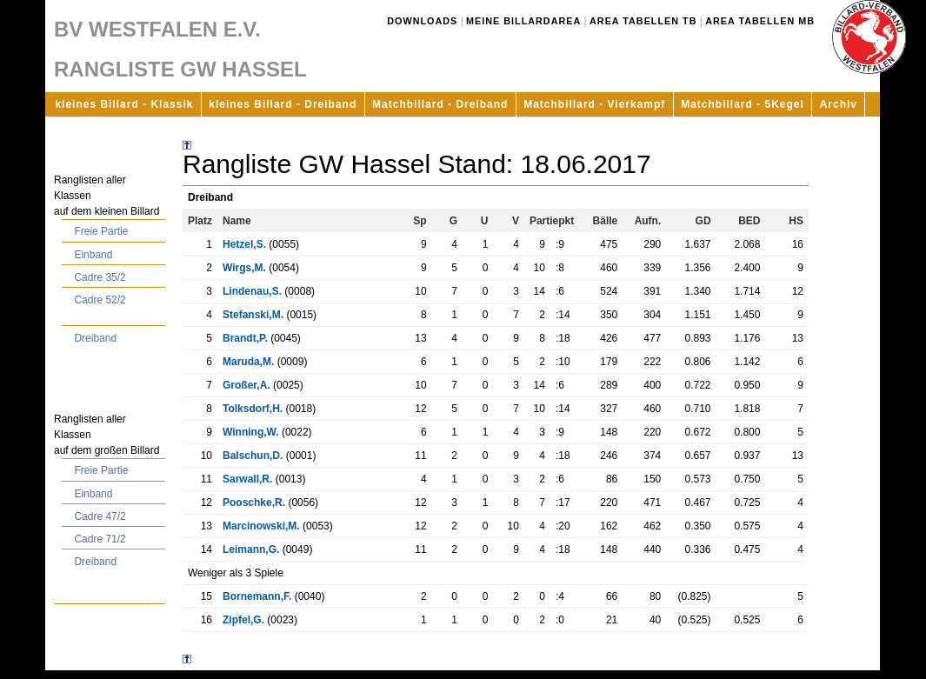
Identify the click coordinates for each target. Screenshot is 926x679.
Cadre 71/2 (99, 539)
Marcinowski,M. (261, 526)
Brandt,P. (245, 338)
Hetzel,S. (244, 244)
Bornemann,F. (257, 596)
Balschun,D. (253, 455)
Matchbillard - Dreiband (440, 104)
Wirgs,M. (244, 268)
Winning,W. (251, 432)
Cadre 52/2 (99, 300)
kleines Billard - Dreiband (282, 104)
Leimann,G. (251, 549)
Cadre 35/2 (99, 277)
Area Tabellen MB (760, 21)
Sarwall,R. (247, 479)
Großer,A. (246, 385)
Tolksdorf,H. (253, 409)
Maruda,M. (248, 362)
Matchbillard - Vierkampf (594, 104)
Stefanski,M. (253, 315)
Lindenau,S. (252, 291)
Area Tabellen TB (643, 21)
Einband (93, 255)
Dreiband (95, 338)
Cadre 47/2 (99, 516)
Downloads (422, 21)
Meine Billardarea (523, 21)
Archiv (838, 104)
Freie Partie (101, 231)
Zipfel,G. (243, 620)
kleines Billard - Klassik (124, 104)
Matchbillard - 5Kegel (742, 104)
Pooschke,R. (254, 502)
